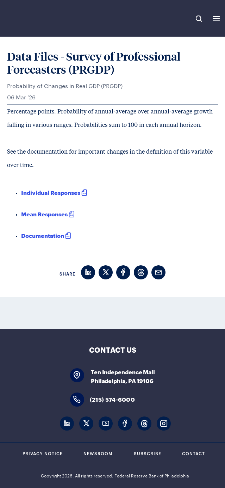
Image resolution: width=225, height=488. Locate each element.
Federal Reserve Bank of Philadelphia (29, 18)
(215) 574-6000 (112, 399)
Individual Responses (50, 192)
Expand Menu (216, 18)
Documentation (42, 235)
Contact (193, 453)
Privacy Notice (43, 453)
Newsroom (98, 453)
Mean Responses (44, 214)
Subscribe (147, 453)
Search (199, 18)
